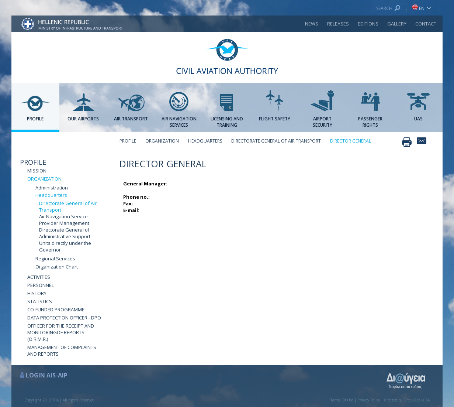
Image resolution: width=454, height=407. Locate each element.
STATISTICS (39, 301)
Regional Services (55, 258)
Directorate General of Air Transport (68, 206)
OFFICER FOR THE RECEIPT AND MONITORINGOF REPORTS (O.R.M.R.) (60, 332)
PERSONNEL (40, 285)
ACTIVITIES (38, 277)
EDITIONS (368, 23)
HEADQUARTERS (205, 141)
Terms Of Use (341, 400)
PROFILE (33, 162)
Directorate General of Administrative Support (64, 233)
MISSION (36, 170)
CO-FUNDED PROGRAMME (55, 309)
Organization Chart (56, 266)
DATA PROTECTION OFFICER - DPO (64, 317)
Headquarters (51, 195)
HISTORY (36, 293)
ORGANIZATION (44, 178)
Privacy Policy (368, 400)
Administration (51, 187)
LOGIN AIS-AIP (46, 375)
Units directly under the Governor (65, 246)
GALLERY (396, 23)
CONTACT (425, 23)
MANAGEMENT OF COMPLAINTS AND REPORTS (61, 350)
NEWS (311, 23)
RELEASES (338, 23)
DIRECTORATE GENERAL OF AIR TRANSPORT (276, 141)
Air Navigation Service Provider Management (64, 219)
